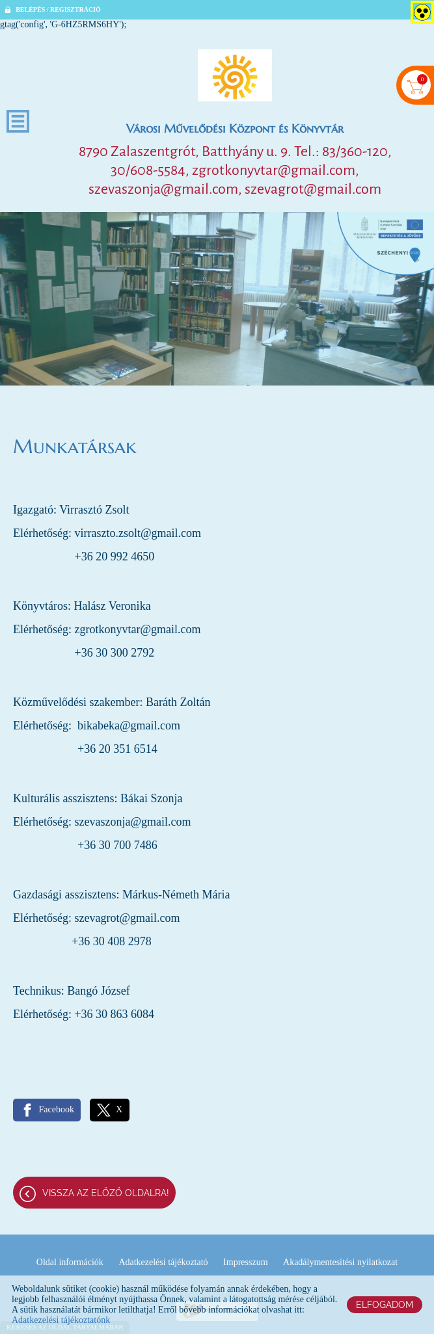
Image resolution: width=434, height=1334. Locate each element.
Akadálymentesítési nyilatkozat (340, 1262)
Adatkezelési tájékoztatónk (61, 1320)
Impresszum (245, 1262)
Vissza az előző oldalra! (105, 1193)
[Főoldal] (235, 75)
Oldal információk (69, 1262)
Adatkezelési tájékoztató (163, 1262)
